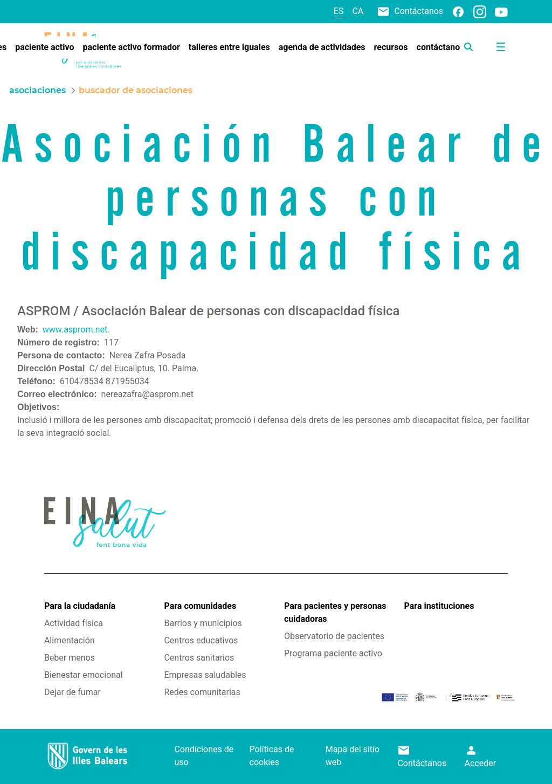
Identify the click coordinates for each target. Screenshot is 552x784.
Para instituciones (439, 606)
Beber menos (69, 658)
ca (357, 11)
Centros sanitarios (199, 658)
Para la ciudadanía (79, 606)
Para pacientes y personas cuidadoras (335, 612)
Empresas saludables (205, 675)
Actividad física (73, 623)
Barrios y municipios (203, 623)
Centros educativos (201, 640)
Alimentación (69, 640)
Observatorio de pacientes (334, 636)
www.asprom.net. (76, 329)
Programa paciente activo (333, 653)
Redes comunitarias (202, 692)
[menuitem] (44, 47)
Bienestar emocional (83, 675)
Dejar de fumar (72, 692)
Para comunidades (200, 606)
